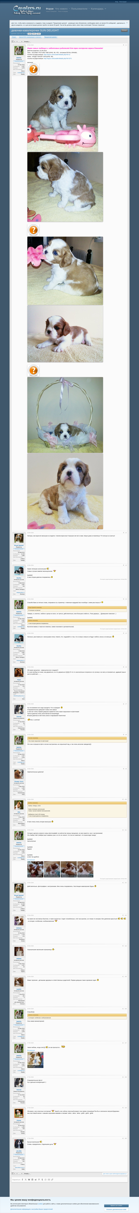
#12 (126, 882)
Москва (23, 1131)
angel (29, 33)
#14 (126, 946)
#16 (126, 1008)
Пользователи (79, 8)
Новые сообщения (51, 11)
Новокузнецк (21, 728)
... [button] (19, 41)
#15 (126, 976)
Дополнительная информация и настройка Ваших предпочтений (31, 1209)
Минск (23, 71)
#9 (126, 768)
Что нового (61, 8)
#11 (126, 830)
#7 (126, 704)
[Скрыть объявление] (127, 23)
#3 (126, 565)
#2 (126, 532)
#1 (126, 45)
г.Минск (23, 970)
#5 (126, 633)
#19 (126, 1107)
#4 (126, 599)
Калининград (21, 792)
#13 (126, 915)
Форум (50, 8)
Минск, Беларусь (20, 589)
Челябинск (21, 939)
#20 (126, 1138)
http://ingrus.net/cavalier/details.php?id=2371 (58, 58)
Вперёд (26, 41)
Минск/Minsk (21, 823)
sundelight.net (21, 72)
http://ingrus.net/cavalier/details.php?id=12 (57, 54)
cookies (40, 1204)
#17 (126, 1043)
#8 (126, 734)
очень (34, 33)
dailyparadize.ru (21, 592)
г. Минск (22, 558)
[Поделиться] (123, 45)
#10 (126, 799)
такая (38, 33)
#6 (126, 667)
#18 (126, 1077)
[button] (69, 8)
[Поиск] (124, 30)
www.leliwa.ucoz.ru (19, 1167)
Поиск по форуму (63, 11)
